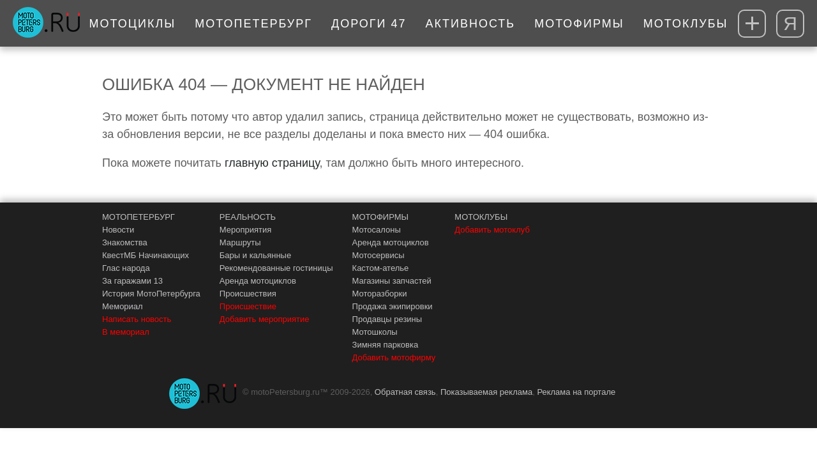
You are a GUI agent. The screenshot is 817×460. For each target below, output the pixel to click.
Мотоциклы (132, 23)
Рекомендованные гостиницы (276, 268)
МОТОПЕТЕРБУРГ (138, 217)
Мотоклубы (685, 23)
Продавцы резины (387, 319)
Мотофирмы (579, 23)
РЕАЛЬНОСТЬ (248, 217)
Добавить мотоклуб (492, 229)
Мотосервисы (378, 255)
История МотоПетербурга (151, 293)
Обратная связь (405, 392)
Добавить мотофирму (394, 357)
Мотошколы (375, 332)
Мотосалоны (376, 229)
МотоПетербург (253, 23)
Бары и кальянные (255, 255)
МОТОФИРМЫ (380, 217)
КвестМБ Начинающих (145, 255)
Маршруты (240, 242)
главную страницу (272, 163)
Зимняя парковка (385, 344)
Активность (471, 23)
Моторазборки (379, 293)
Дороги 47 (369, 23)
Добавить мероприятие (265, 319)
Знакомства (124, 242)
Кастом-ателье (380, 268)
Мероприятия (246, 229)
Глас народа (126, 268)
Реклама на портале (576, 392)
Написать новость (136, 319)
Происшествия (248, 293)
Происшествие (248, 306)
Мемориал (122, 306)
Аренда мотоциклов (258, 281)
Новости (118, 229)
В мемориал (125, 332)
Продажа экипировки (392, 306)
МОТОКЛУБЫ (480, 217)
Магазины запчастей (391, 281)
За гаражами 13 (132, 281)
